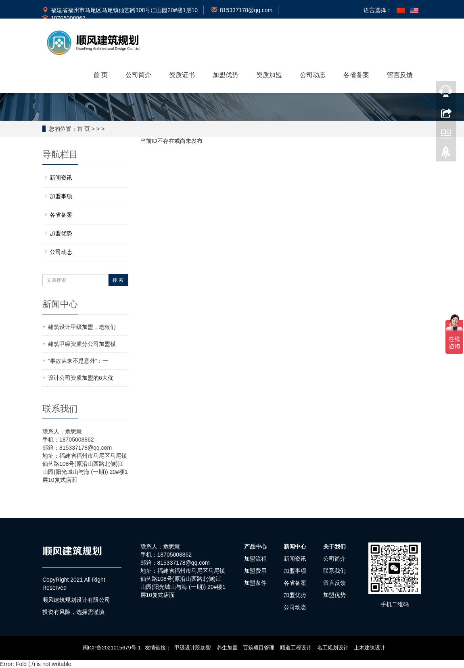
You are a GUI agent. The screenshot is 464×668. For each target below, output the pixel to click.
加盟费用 (255, 570)
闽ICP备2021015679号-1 (112, 648)
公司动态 (313, 74)
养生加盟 (227, 648)
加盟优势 (225, 74)
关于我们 (334, 546)
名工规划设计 (333, 648)
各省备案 (356, 74)
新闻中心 (295, 546)
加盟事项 (61, 196)
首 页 (100, 74)
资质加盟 (269, 74)
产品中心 (255, 546)
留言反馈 (400, 74)
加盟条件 (255, 583)
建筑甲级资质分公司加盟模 (82, 344)
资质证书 (182, 74)
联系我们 (334, 570)
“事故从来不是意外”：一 (78, 361)
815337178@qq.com (241, 10)
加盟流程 (255, 558)
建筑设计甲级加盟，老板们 (82, 327)
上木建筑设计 (369, 648)
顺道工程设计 (295, 648)
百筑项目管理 (258, 648)
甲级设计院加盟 (192, 648)
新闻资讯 (61, 177)
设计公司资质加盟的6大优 (80, 378)
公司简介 (138, 74)
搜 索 (118, 280)
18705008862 (64, 18)
